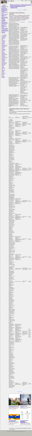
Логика (2, 51)
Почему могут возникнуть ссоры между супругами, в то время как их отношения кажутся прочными (4, 9)
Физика (2, 72)
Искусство (3, 47)
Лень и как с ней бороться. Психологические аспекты (4, 26)
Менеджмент (3, 56)
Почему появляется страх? (4, 13)
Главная (22, 0)
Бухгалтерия (3, 41)
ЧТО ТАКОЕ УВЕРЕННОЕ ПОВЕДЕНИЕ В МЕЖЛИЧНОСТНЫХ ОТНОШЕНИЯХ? (24, 421)
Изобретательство (4, 45)
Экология (2, 76)
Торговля (2, 71)
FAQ (29, 0)
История (2, 48)
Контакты (26, 0)
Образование (3, 59)
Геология (2, 44)
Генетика (2, 42)
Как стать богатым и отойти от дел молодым (4, 15)
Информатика (3, 46)
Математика (3, 53)
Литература (3, 50)
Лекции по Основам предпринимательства (4, 30)
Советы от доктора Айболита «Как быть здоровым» (4, 18)
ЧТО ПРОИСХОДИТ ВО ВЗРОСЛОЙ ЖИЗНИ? (12, 421)
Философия (3, 73)
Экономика (3, 77)
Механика (3, 58)
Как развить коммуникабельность (4, 6)
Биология (2, 40)
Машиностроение (4, 54)
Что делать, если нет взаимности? (23, 406)
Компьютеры (3, 49)
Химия (2, 75)
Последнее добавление (3, 32)
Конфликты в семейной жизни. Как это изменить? (14, 406)
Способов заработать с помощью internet (4, 28)
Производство (3, 63)
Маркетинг (3, 52)
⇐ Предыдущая (19, 391)
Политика (2, 61)
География (3, 43)
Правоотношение (4, 62)
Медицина (3, 55)
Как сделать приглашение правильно (3, 20)
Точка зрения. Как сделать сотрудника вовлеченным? (4, 23)
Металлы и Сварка (4, 57)
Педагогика (3, 60)
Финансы (2, 74)
